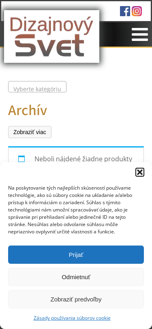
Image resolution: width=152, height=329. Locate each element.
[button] (140, 172)
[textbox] (37, 89)
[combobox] (37, 86)
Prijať (76, 254)
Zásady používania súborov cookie (72, 317)
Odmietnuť (76, 276)
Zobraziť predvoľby (76, 299)
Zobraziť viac (29, 132)
